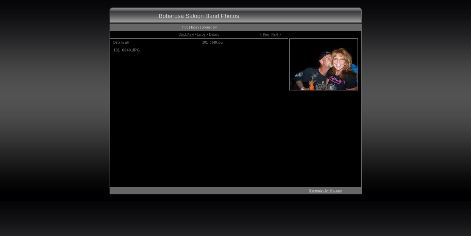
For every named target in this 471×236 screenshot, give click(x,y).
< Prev (265, 34)
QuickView (186, 34)
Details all (121, 42)
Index (195, 27)
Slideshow (209, 27)
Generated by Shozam (325, 190)
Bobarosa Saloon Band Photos (199, 16)
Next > (276, 34)
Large (201, 34)
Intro (185, 27)
